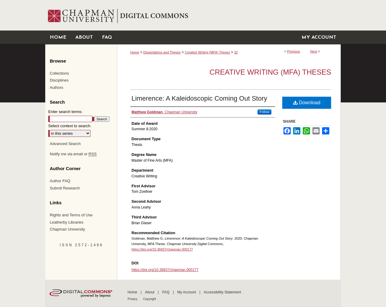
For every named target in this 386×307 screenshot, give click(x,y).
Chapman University (67, 229)
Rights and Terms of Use (71, 215)
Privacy (133, 299)
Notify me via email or (73, 154)
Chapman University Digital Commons (229, 15)
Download (307, 102)
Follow (264, 112)
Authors (56, 87)
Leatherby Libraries (66, 222)
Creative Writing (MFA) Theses (207, 52)
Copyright (149, 299)
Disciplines (59, 80)
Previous (293, 51)
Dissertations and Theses (162, 52)
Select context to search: (69, 126)
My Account (187, 292)
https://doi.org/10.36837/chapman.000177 (162, 249)
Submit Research (65, 188)
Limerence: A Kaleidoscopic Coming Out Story (199, 98)
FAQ (166, 292)
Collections (59, 73)
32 (236, 52)
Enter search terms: (65, 111)
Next (313, 51)
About (150, 292)
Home (134, 52)
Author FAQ (60, 181)
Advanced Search (65, 143)
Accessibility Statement (222, 292)
